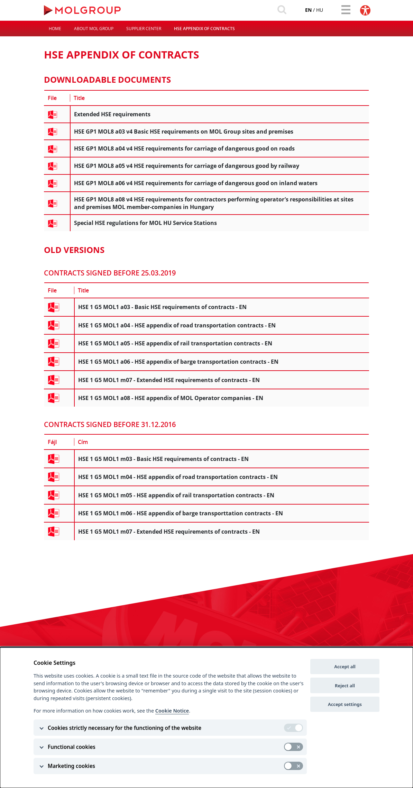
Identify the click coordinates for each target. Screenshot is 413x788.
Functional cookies (71, 746)
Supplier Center (143, 29)
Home (55, 29)
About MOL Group (93, 29)
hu (318, 10)
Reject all (345, 685)
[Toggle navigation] (345, 9)
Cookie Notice (172, 710)
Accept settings (345, 704)
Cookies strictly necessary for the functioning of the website (124, 727)
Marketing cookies (71, 765)
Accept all (345, 666)
